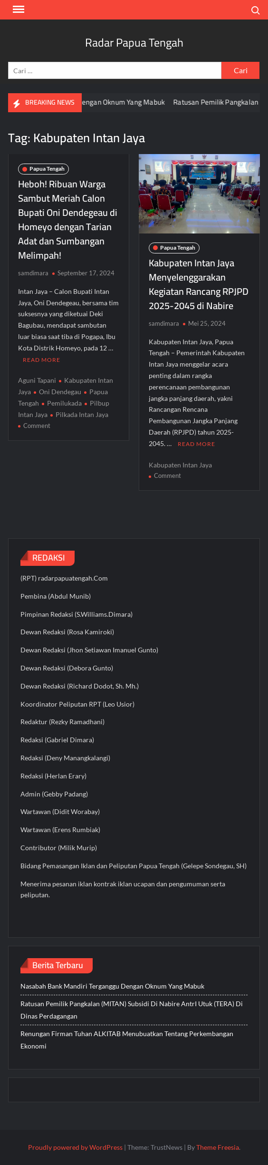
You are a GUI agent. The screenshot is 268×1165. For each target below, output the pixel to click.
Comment (36, 425)
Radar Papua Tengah (134, 42)
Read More (41, 359)
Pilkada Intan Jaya (82, 414)
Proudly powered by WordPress (75, 1147)
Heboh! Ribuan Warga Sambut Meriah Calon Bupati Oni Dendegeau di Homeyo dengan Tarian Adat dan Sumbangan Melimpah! (67, 219)
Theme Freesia (217, 1147)
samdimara (33, 273)
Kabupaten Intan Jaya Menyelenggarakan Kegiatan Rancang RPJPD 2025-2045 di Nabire (199, 284)
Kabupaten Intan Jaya (180, 465)
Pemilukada (64, 403)
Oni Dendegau (60, 392)
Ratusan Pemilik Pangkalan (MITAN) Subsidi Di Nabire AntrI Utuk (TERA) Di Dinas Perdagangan (131, 1010)
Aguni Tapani (37, 380)
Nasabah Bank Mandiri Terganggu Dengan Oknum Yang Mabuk (112, 986)
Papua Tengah (47, 168)
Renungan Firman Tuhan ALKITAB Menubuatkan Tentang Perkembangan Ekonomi (126, 1039)
